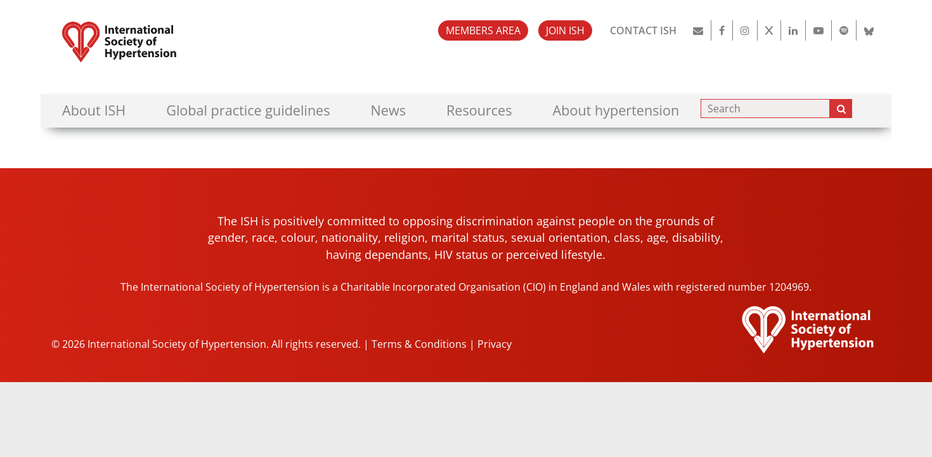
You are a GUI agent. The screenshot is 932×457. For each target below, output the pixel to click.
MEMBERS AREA (483, 30)
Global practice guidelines (248, 110)
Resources (479, 110)
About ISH (94, 110)
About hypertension (616, 110)
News (388, 110)
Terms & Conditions (419, 344)
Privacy (494, 344)
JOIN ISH (565, 30)
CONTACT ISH (643, 30)
